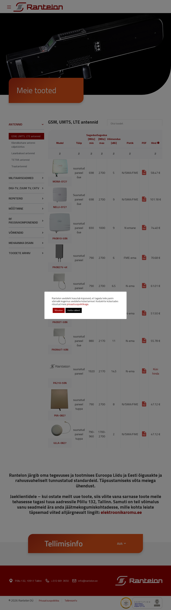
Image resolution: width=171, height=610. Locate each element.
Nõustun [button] (59, 310)
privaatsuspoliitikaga (77, 304)
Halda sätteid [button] (73, 310)
